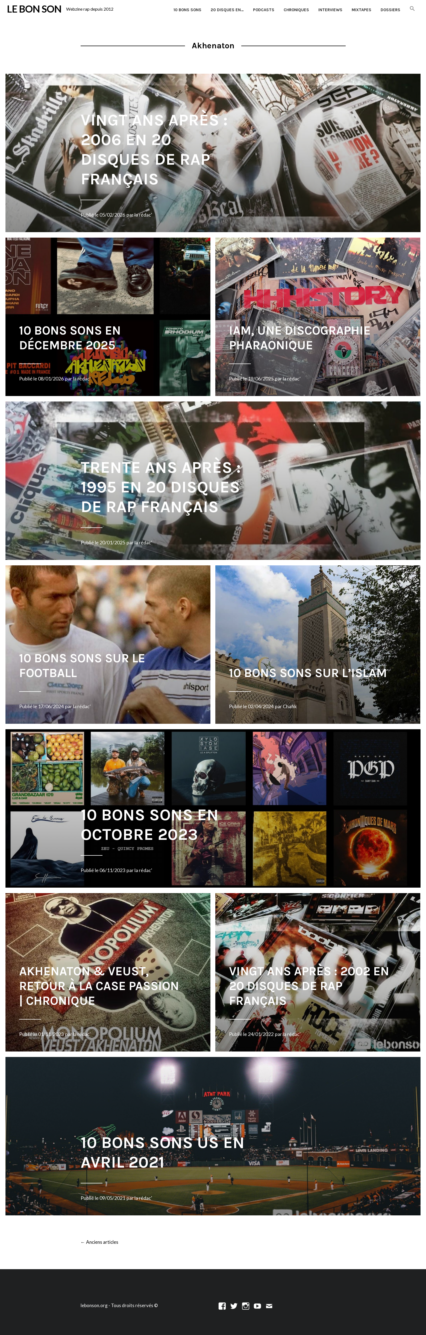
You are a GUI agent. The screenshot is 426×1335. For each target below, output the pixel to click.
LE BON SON (34, 9)
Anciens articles (99, 1242)
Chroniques (296, 9)
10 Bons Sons (187, 9)
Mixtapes (361, 9)
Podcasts (263, 9)
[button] (412, 9)
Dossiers (390, 9)
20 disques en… (227, 9)
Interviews (330, 9)
